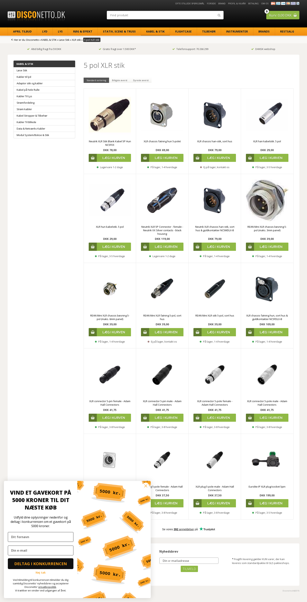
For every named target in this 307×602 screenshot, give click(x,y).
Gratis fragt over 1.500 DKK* (117, 49)
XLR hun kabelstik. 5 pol (110, 226)
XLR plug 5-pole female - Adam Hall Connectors (162, 488)
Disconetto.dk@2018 (291, 590)
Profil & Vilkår (237, 3)
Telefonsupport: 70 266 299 (190, 49)
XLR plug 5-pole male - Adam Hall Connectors (215, 488)
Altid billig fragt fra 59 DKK (44, 49)
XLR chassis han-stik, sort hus (214, 141)
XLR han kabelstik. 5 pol (267, 141)
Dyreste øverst (141, 80)
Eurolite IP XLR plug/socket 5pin (267, 486)
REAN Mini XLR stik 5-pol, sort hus (214, 315)
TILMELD (189, 569)
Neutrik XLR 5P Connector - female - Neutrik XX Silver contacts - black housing (162, 230)
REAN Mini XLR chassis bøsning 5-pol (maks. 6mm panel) (109, 317)
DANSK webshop (263, 49)
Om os (264, 3)
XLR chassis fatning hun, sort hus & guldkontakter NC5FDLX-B (267, 317)
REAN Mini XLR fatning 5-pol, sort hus (162, 317)
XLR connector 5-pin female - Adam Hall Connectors (109, 402)
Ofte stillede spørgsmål (189, 3)
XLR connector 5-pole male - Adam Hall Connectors (267, 402)
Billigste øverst (119, 80)
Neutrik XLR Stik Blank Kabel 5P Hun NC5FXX (110, 143)
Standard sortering (96, 80)
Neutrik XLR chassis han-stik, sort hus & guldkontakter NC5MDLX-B (214, 228)
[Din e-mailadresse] (189, 561)
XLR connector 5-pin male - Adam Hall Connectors (162, 402)
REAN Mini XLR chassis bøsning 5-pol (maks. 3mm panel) (267, 228)
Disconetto (32, 40)
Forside (211, 3)
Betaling (253, 3)
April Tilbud (22, 31)
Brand (222, 3)
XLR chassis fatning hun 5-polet (162, 141)
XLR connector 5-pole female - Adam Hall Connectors (214, 402)
